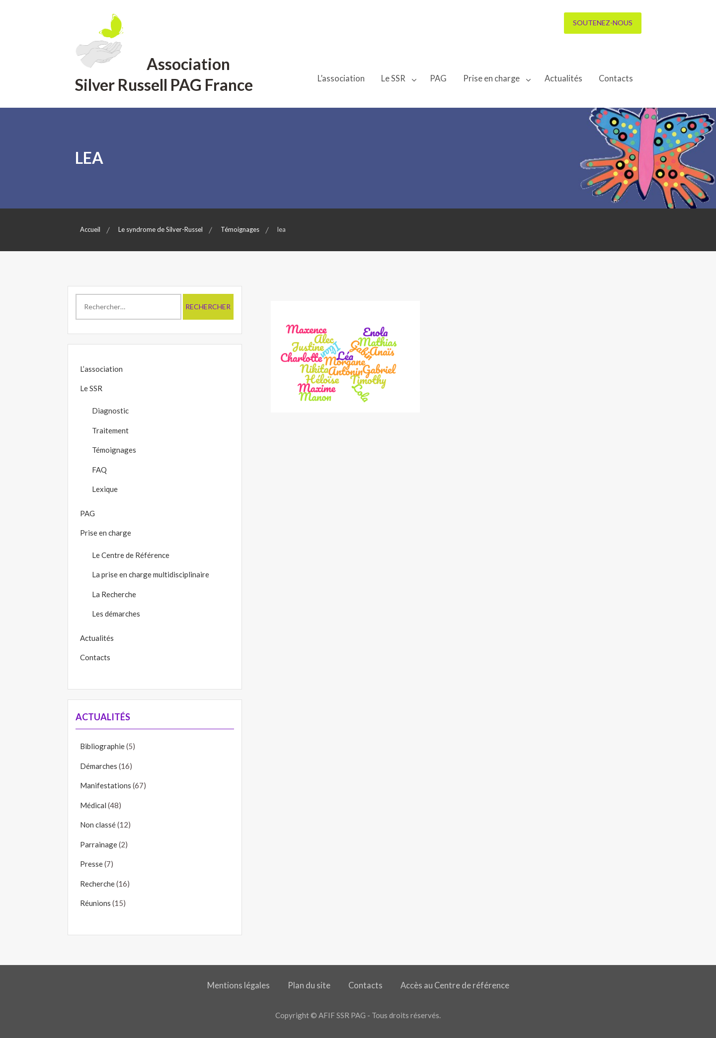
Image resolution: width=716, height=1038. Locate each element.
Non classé (98, 824)
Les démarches (116, 613)
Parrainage (98, 844)
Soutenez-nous (603, 22)
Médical (93, 805)
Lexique (105, 488)
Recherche (97, 883)
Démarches (98, 765)
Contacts (616, 78)
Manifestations (105, 785)
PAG (438, 78)
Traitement (110, 430)
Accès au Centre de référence (454, 985)
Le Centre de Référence (130, 555)
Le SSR (393, 78)
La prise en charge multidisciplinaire (150, 574)
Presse (91, 863)
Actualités (563, 78)
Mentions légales (238, 985)
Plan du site (309, 985)
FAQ (99, 469)
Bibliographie (102, 746)
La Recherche (114, 594)
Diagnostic (110, 410)
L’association (341, 78)
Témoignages (114, 449)
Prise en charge (491, 78)
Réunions (95, 903)
